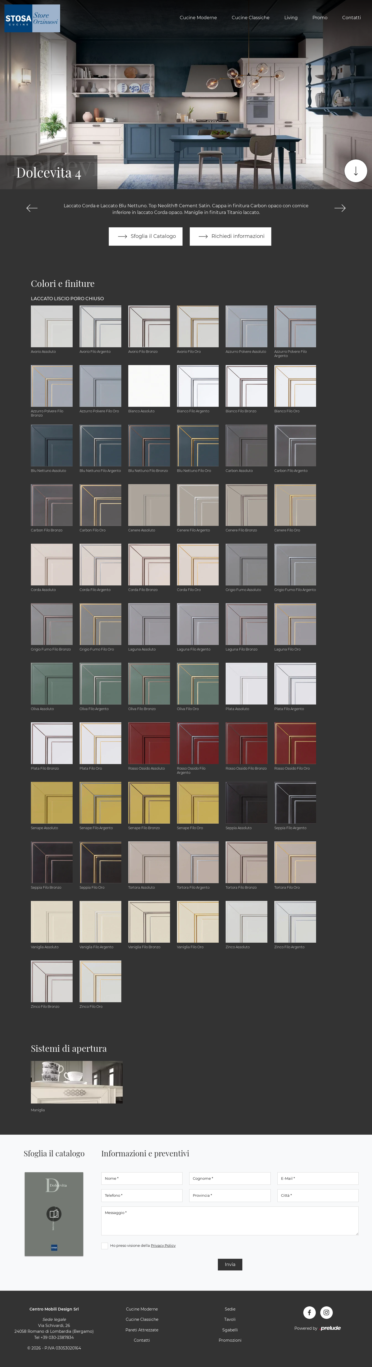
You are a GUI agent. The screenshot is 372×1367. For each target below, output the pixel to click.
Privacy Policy (163, 1245)
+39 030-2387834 (57, 1337)
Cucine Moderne (198, 17)
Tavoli (230, 1319)
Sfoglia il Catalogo (145, 236)
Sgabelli (230, 1329)
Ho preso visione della (143, 1245)
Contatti (351, 17)
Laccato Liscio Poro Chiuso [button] (67, 298)
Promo (319, 17)
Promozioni (230, 1340)
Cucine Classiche (251, 17)
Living (291, 17)
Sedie (230, 1309)
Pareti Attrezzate (141, 1329)
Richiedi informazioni (230, 236)
